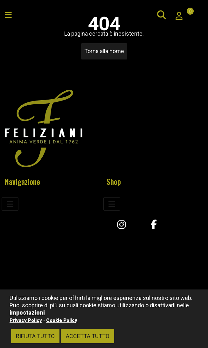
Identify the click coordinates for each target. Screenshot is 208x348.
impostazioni (27, 312)
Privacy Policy (26, 320)
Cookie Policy (61, 320)
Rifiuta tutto (35, 336)
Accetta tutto (87, 336)
